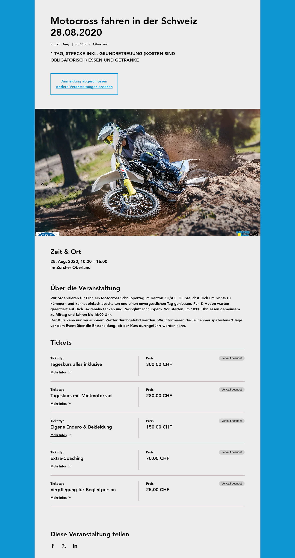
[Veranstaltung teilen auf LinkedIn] (75, 546)
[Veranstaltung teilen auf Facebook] (52, 546)
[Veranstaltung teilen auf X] (64, 546)
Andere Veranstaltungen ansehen (84, 87)
